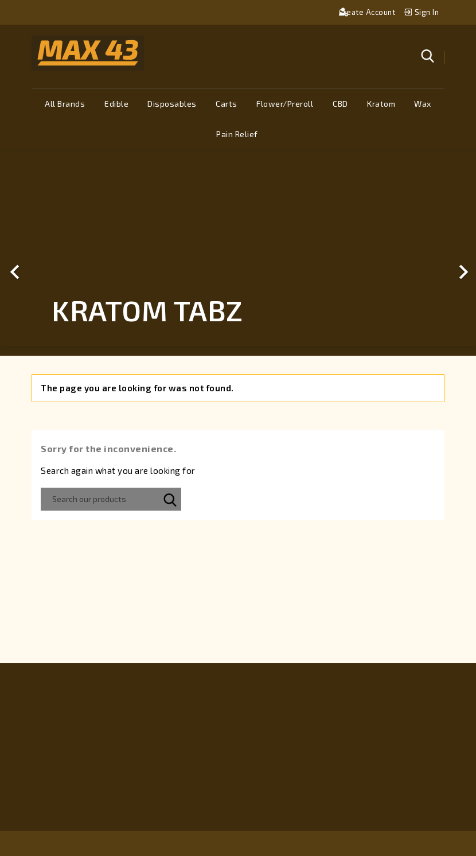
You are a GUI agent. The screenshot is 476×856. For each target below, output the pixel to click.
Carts (226, 103)
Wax (422, 103)
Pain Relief (237, 134)
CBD (340, 103)
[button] (36, 249)
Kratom (381, 103)
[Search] (111, 499)
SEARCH (169, 499)
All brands (65, 103)
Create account (368, 12)
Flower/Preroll (284, 103)
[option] (238, 249)
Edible (116, 103)
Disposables (172, 103)
